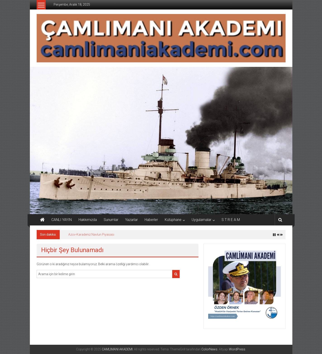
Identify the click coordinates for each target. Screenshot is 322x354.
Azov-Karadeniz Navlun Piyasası (91, 234)
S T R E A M (231, 220)
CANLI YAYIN (61, 220)
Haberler (151, 220)
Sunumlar (111, 220)
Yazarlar (131, 220)
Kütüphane (173, 220)
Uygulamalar (201, 220)
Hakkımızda (88, 220)
